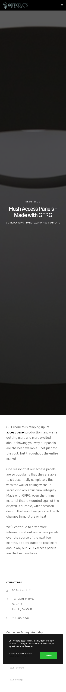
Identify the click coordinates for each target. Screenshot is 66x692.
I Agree (49, 655)
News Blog (33, 202)
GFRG (32, 548)
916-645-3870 (20, 618)
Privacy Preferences (20, 654)
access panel (15, 432)
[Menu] (61, 5)
